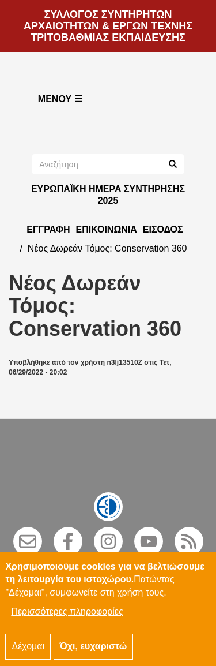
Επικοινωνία (106, 229)
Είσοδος (163, 229)
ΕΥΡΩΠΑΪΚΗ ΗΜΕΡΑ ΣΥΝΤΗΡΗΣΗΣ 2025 (108, 194)
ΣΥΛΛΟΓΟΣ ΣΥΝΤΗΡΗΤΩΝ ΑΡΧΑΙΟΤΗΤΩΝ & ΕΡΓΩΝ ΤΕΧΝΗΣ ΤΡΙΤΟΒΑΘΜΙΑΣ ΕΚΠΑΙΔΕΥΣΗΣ (108, 26)
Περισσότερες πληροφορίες (67, 620)
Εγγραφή (48, 229)
